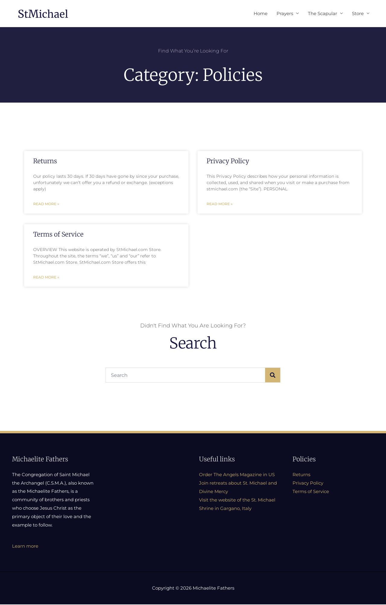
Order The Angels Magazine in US (237, 475)
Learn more (25, 547)
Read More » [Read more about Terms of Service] (46, 278)
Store (358, 13)
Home (260, 13)
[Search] (272, 376)
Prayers (285, 13)
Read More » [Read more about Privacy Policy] (220, 204)
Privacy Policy (228, 161)
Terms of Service (58, 235)
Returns (45, 161)
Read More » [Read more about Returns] (46, 204)
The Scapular (322, 13)
